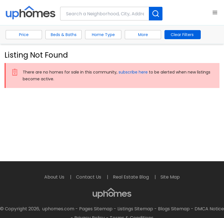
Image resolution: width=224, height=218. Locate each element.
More (143, 34)
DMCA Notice (209, 209)
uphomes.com (58, 209)
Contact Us (89, 177)
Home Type (103, 34)
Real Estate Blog (131, 177)
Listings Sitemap (135, 209)
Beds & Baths (64, 34)
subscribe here (133, 72)
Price (24, 34)
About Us (54, 177)
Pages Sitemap (96, 209)
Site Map (170, 177)
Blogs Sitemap (174, 209)
